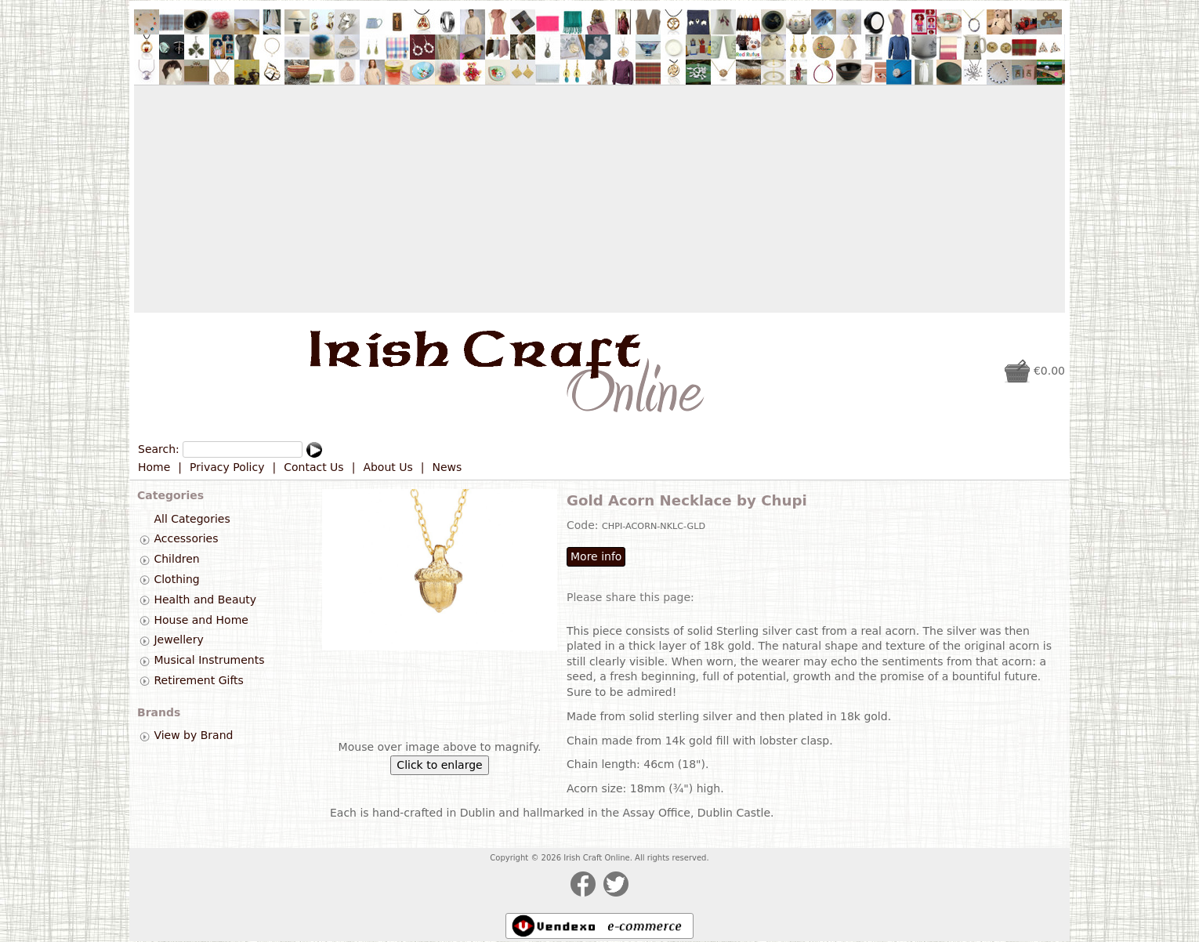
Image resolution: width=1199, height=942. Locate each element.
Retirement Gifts (198, 680)
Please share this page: (630, 597)
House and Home (201, 620)
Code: (584, 525)
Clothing (176, 579)
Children (176, 559)
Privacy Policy (227, 467)
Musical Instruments (209, 660)
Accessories (186, 539)
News (447, 467)
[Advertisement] (599, 199)
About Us (387, 467)
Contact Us (313, 467)
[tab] (144, 539)
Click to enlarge (439, 765)
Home (154, 467)
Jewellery (178, 640)
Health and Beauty (205, 599)
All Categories (192, 519)
